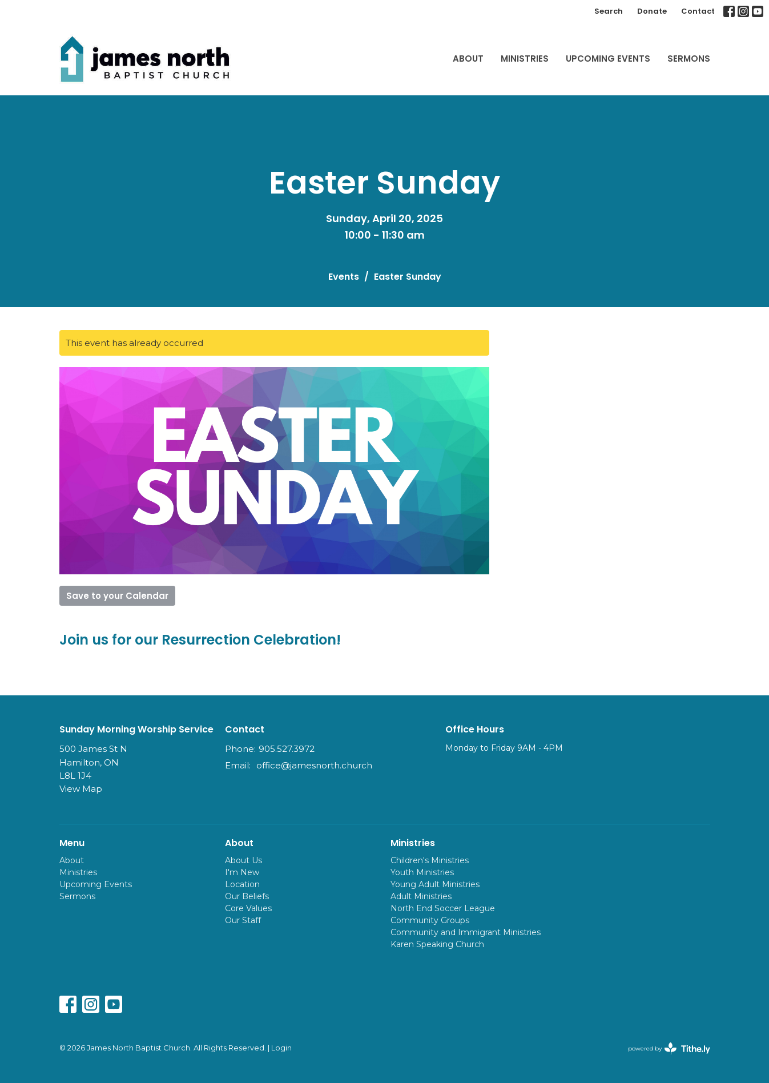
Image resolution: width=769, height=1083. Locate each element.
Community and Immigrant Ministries (465, 932)
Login (281, 1048)
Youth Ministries (422, 872)
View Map (80, 788)
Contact (698, 11)
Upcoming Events (608, 59)
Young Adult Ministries (435, 884)
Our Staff (243, 920)
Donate (652, 11)
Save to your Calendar (117, 596)
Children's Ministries (429, 860)
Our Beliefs (247, 896)
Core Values (248, 908)
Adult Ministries (421, 896)
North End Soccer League (442, 908)
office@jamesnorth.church (314, 765)
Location (242, 884)
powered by (669, 1048)
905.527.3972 (287, 748)
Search (608, 11)
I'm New (242, 872)
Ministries (525, 59)
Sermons (688, 59)
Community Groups (429, 920)
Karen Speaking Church (437, 944)
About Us (243, 860)
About (468, 59)
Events (343, 276)
